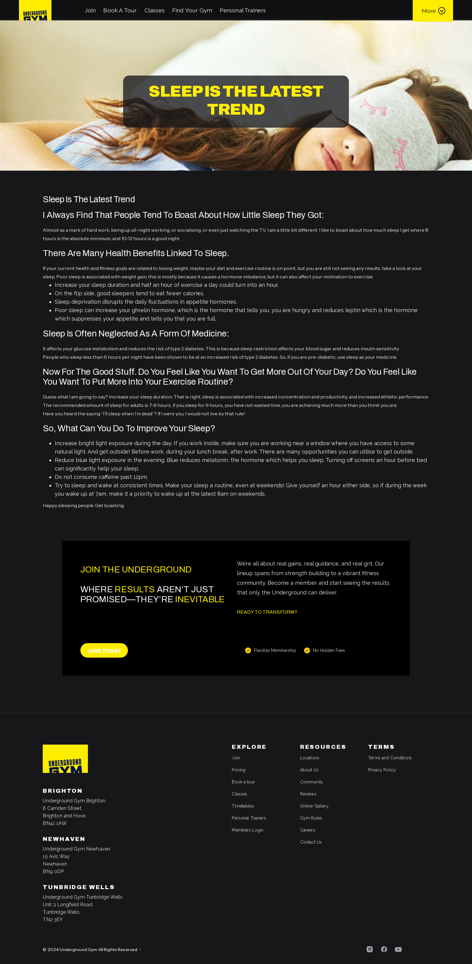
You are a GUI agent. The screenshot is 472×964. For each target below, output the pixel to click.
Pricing (238, 769)
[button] (433, 10)
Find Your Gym (192, 10)
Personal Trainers (243, 10)
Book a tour (243, 782)
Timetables (243, 806)
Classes (154, 10)
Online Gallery (314, 806)
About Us (309, 769)
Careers (307, 830)
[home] (35, 10)
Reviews (308, 794)
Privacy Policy (382, 769)
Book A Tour (120, 10)
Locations (309, 757)
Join (90, 10)
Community (311, 782)
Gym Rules (311, 818)
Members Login (247, 830)
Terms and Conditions (390, 757)
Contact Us (311, 842)
